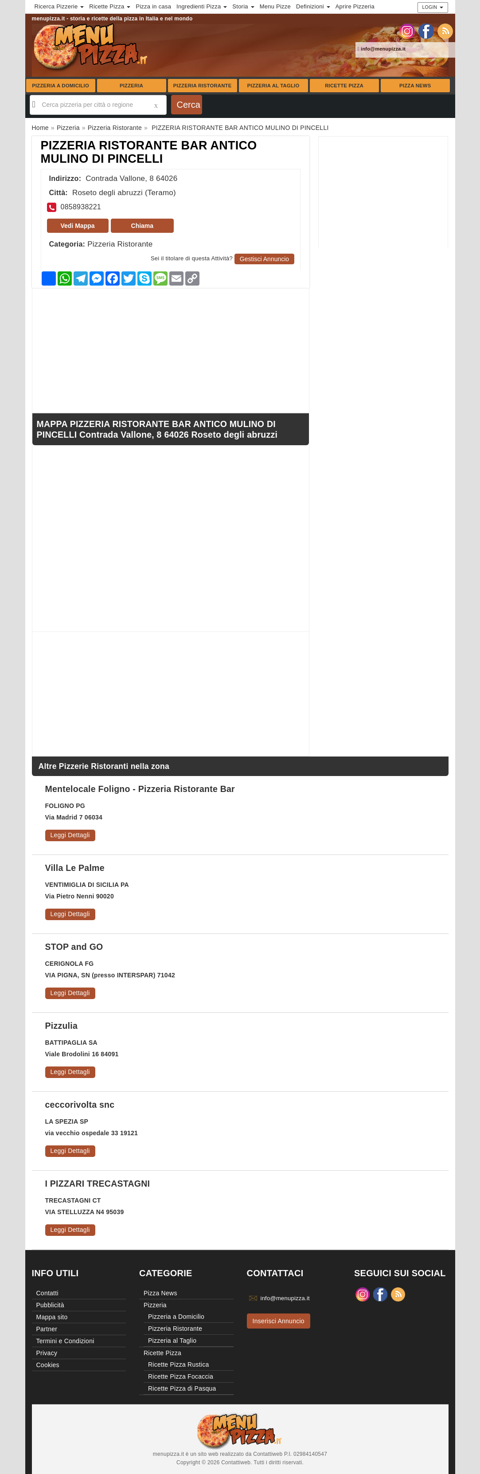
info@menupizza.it (382, 48)
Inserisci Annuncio (278, 1321)
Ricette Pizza (344, 85)
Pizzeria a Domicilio (60, 85)
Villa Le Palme (75, 868)
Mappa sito (52, 1317)
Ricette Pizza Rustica (178, 1364)
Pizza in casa (153, 6)
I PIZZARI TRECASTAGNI (97, 1183)
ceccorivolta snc (80, 1104)
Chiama (142, 225)
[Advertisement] (383, 192)
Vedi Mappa (78, 225)
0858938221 (81, 207)
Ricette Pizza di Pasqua (182, 1388)
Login (432, 7)
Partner (47, 1329)
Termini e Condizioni (65, 1341)
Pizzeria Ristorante (202, 85)
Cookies (47, 1364)
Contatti (47, 1293)
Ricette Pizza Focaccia (180, 1376)
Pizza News (415, 85)
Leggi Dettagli (70, 835)
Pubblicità (50, 1305)
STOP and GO (74, 947)
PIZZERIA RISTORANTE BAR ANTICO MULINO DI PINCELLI (149, 152)
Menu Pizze (275, 6)
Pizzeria (131, 85)
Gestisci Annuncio (264, 259)
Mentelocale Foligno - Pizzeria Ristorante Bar (140, 789)
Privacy (47, 1352)
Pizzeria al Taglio (273, 85)
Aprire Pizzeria (355, 6)
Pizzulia (61, 1026)
